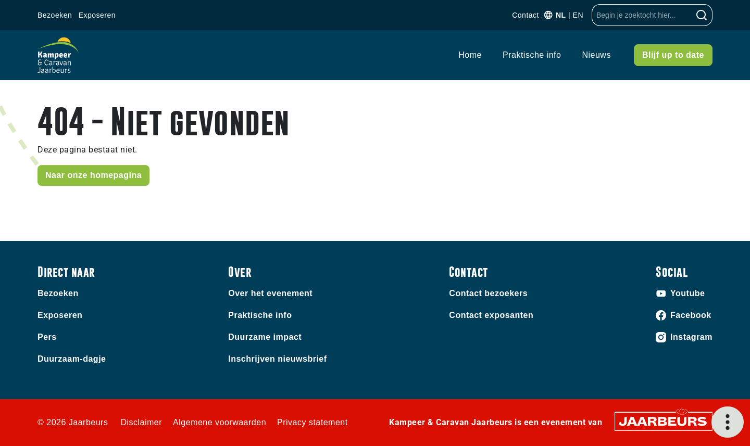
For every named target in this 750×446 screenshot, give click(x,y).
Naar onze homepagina (93, 175)
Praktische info (532, 54)
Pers (47, 337)
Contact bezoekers (488, 293)
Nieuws (596, 54)
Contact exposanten (491, 315)
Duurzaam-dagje (72, 358)
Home (470, 54)
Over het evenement (270, 293)
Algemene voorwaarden (219, 422)
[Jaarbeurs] (663, 421)
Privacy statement (312, 422)
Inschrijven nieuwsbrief (277, 358)
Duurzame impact (265, 337)
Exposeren (97, 15)
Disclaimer (141, 422)
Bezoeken (55, 15)
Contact (525, 15)
